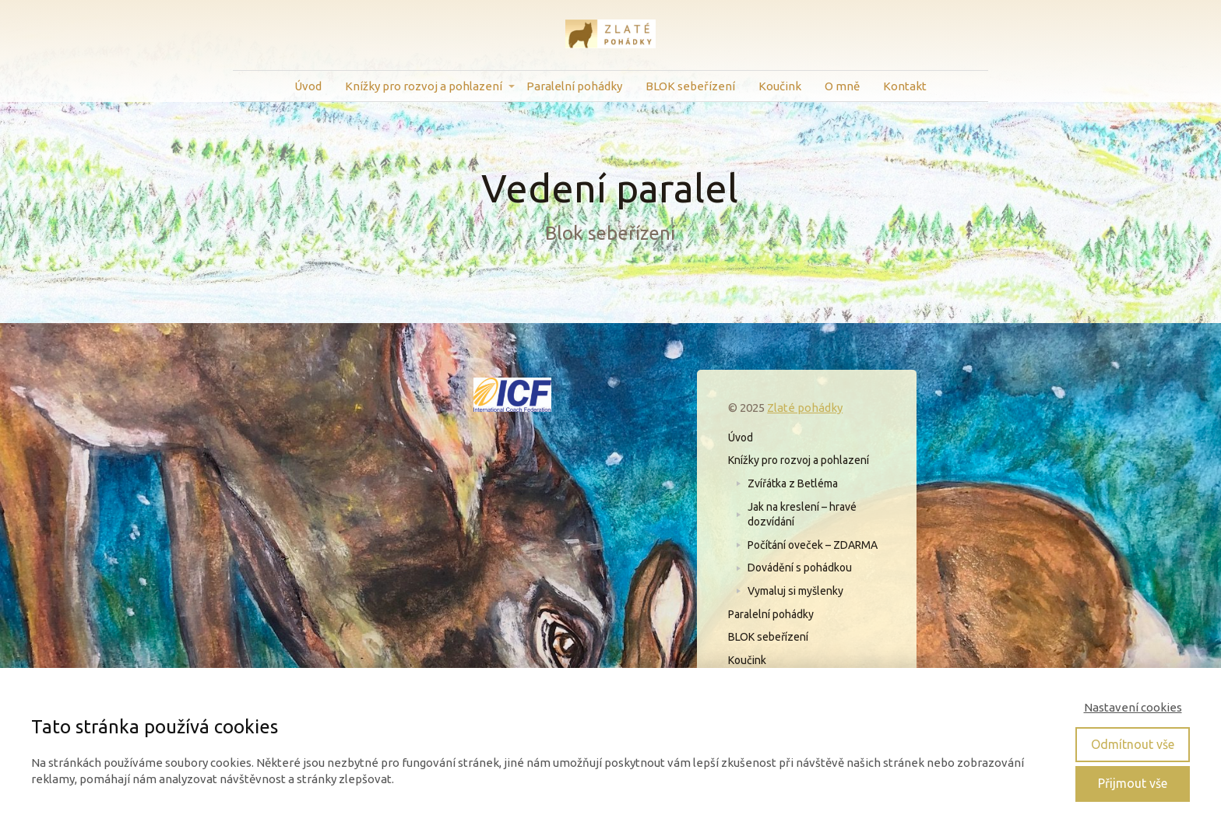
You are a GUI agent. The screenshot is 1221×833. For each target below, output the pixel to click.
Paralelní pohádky (574, 86)
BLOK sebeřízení (690, 86)
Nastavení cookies (1133, 707)
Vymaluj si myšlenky (795, 591)
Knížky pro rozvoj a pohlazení (423, 86)
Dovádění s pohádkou (800, 567)
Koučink (779, 86)
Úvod (308, 86)
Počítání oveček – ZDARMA (813, 545)
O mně (842, 86)
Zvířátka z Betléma (793, 483)
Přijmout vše (1132, 783)
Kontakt (905, 86)
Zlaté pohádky (805, 407)
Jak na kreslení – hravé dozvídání (802, 515)
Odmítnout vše (1132, 744)
